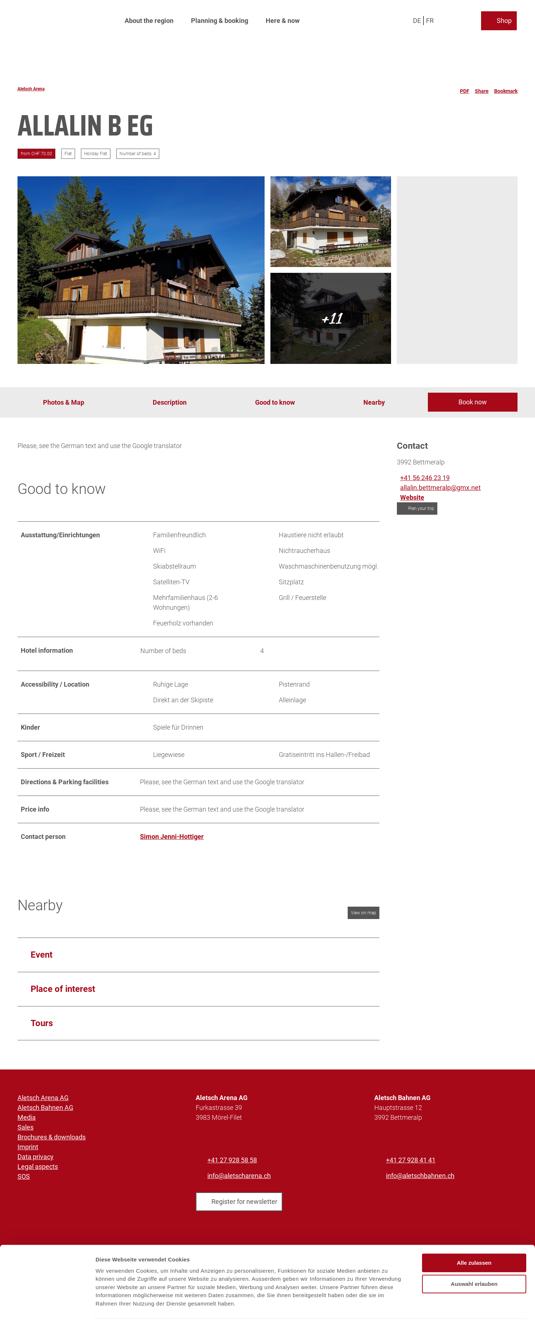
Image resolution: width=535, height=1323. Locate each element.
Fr (430, 20)
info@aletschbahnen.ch (420, 1175)
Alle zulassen (474, 1239)
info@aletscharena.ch (239, 1175)
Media (26, 1117)
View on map (363, 912)
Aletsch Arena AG (43, 1098)
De (418, 20)
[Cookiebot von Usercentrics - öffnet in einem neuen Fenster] (47, 1308)
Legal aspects (37, 1166)
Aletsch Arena (30, 88)
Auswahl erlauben (474, 1260)
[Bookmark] (506, 89)
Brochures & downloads (51, 1137)
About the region (149, 20)
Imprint (27, 1147)
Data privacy (35, 1157)
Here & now (283, 20)
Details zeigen (387, 1309)
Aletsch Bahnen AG (45, 1107)
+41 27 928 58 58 (232, 1160)
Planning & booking (219, 20)
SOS (23, 1176)
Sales (25, 1127)
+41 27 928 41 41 (411, 1160)
